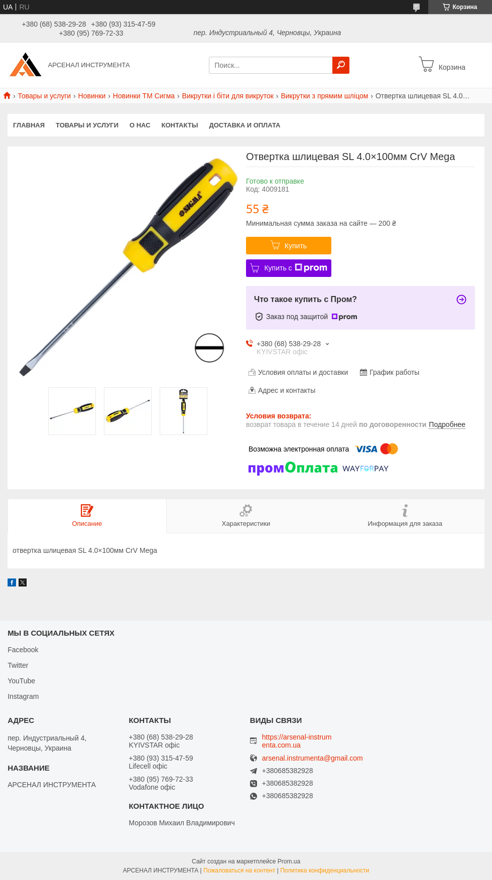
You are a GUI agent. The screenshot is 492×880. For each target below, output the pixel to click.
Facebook (23, 650)
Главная (29, 125)
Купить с (295, 267)
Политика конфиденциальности (324, 870)
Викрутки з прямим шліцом (324, 96)
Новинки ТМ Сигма (144, 96)
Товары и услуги (44, 96)
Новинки (92, 96)
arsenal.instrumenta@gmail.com (312, 758)
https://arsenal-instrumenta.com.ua (297, 741)
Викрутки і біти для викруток (228, 96)
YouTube (21, 681)
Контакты (180, 125)
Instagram (23, 696)
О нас (140, 125)
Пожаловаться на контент (239, 870)
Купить (296, 246)
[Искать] (340, 65)
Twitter (18, 665)
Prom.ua (289, 861)
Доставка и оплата (244, 125)
